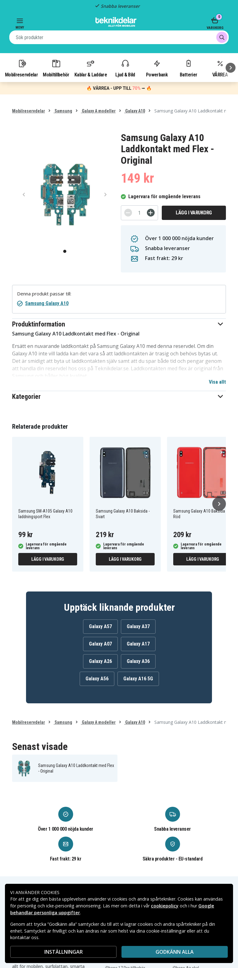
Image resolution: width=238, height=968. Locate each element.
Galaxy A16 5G (138, 679)
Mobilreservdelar (21, 68)
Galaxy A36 (138, 661)
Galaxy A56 (97, 679)
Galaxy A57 (100, 626)
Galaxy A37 (138, 626)
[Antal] (139, 213)
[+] (151, 213)
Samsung (63, 110)
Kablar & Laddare (90, 68)
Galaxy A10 (134, 110)
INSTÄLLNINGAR (63, 951)
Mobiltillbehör (56, 68)
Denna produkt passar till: (44, 293)
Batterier (188, 68)
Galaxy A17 (138, 644)
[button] (119, 324)
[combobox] (119, 37)
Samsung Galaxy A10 (46, 303)
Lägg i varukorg (194, 213)
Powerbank (157, 68)
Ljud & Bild (125, 68)
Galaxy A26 (100, 661)
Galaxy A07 (100, 644)
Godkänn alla (175, 951)
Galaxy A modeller (98, 110)
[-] (128, 213)
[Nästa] (231, 68)
